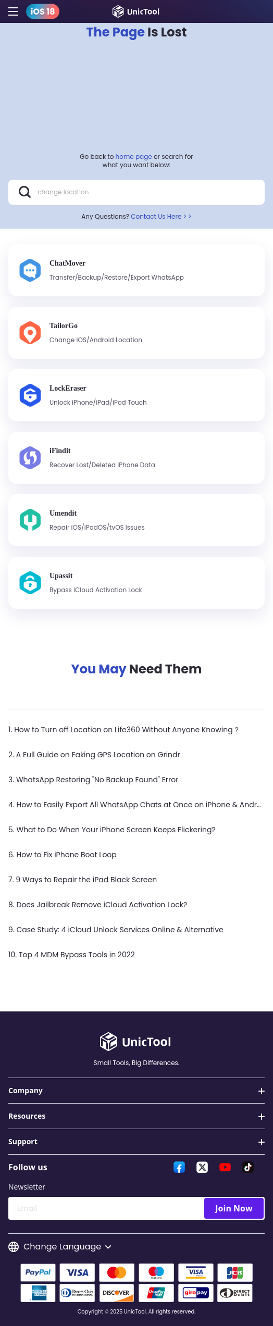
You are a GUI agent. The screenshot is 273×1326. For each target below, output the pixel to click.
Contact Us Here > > (161, 216)
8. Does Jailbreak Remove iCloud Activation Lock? (97, 904)
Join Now (233, 1208)
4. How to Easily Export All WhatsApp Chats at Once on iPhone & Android (138, 804)
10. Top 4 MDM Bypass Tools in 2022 (71, 954)
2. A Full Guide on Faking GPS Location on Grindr (94, 754)
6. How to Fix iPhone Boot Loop (62, 854)
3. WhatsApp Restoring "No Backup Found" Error (93, 779)
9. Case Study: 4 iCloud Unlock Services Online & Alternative (116, 929)
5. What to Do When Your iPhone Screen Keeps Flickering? (112, 829)
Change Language (59, 1247)
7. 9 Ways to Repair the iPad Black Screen (82, 879)
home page (134, 156)
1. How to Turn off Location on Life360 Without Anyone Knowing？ (124, 729)
